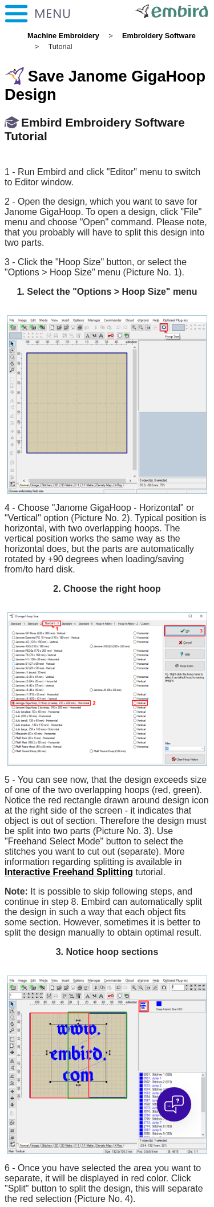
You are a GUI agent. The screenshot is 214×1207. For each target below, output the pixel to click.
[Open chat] (174, 1104)
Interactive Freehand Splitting (69, 872)
